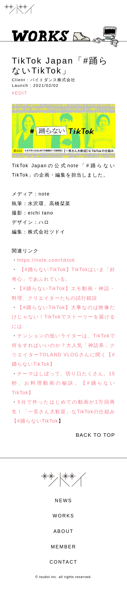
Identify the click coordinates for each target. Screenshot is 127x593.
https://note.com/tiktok (46, 260)
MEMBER (63, 547)
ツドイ (19, 9)
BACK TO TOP (95, 435)
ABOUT (63, 531)
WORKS (63, 516)
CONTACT (63, 562)
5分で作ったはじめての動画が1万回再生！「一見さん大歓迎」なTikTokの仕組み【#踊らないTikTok (63, 411)
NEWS (63, 500)
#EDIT (19, 93)
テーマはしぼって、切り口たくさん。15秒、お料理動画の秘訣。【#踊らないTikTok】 (63, 383)
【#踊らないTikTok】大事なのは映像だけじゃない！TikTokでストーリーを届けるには (63, 317)
